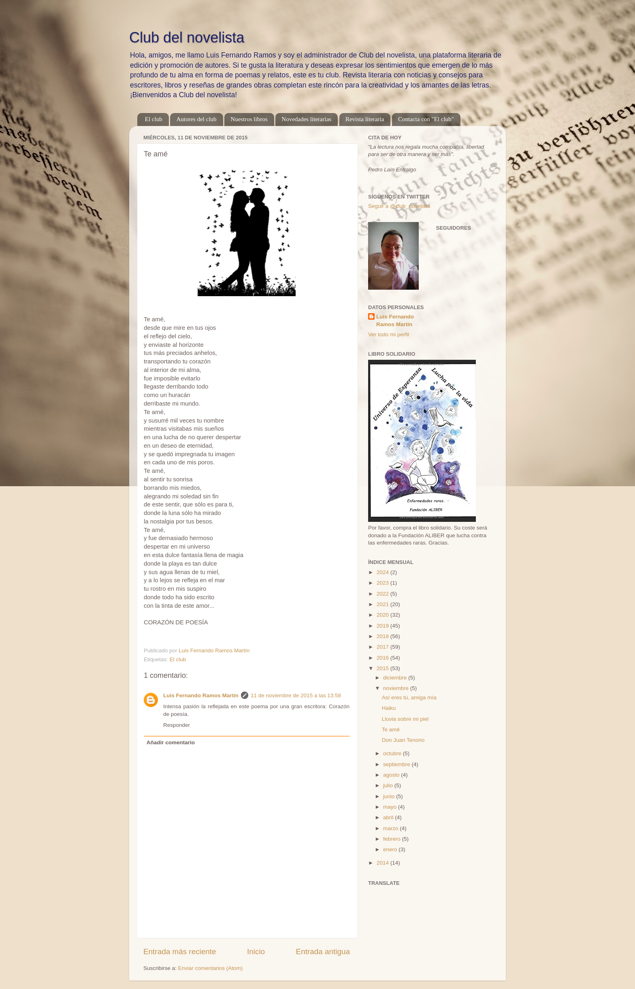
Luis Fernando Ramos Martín (201, 695)
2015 (383, 668)
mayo (390, 807)
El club (153, 119)
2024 (383, 572)
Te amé (391, 729)
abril (389, 817)
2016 (383, 658)
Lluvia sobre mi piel (405, 719)
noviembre (396, 688)
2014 (383, 863)
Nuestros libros (248, 119)
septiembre (397, 764)
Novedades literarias (306, 119)
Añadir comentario (171, 742)
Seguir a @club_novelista (399, 206)
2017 (383, 647)
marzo (391, 828)
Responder (176, 725)
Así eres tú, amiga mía (409, 697)
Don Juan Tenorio (403, 740)
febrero (392, 839)
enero (390, 849)
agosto (392, 775)
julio (388, 785)
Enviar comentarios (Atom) (210, 968)
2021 (383, 604)
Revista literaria (364, 119)
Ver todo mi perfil (388, 334)
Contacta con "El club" (426, 119)
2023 (383, 583)
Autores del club (196, 119)
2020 (383, 615)
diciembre (395, 678)
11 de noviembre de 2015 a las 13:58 (296, 695)
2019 (383, 626)
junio (389, 796)
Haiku (389, 708)
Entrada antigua (323, 951)
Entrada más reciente (179, 951)
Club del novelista (186, 37)
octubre (393, 753)
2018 (383, 636)
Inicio (256, 951)
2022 (383, 594)
